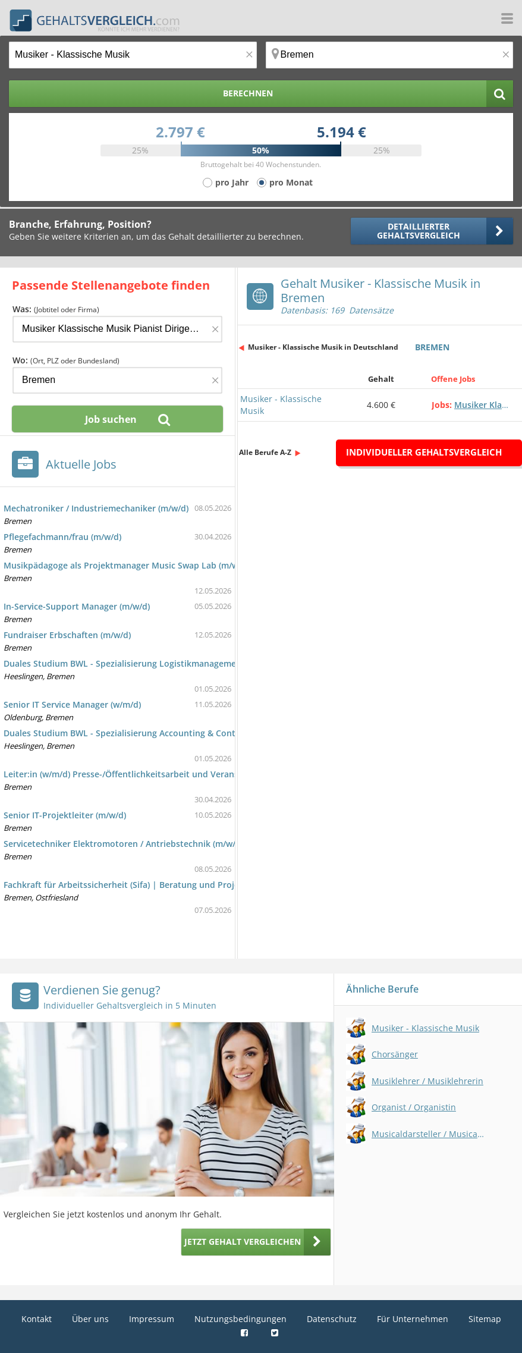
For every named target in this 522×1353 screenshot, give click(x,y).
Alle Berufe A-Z (265, 452)
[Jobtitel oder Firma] (117, 329)
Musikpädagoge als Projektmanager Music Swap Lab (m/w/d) (126, 565)
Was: (55, 309)
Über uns (90, 1318)
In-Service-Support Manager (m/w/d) (77, 606)
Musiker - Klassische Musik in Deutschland (323, 347)
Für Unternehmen (412, 1318)
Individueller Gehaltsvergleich (424, 452)
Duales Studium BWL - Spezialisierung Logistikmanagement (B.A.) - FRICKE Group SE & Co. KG (192, 663)
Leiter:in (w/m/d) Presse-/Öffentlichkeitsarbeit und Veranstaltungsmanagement (165, 774)
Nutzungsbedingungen (240, 1318)
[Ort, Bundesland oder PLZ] (390, 55)
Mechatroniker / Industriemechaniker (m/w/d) (96, 508)
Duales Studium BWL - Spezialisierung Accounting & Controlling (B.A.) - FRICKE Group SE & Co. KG (200, 733)
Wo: (66, 360)
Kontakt (36, 1318)
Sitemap (484, 1318)
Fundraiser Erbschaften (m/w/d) (67, 635)
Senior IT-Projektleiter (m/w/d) (65, 815)
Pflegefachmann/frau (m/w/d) (62, 536)
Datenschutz (332, 1318)
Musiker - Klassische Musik (281, 404)
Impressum (151, 1318)
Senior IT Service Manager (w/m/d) (72, 704)
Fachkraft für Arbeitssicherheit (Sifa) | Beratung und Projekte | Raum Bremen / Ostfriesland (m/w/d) (206, 884)
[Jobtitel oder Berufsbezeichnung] (133, 55)
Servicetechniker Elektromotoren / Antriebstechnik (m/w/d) (123, 843)
